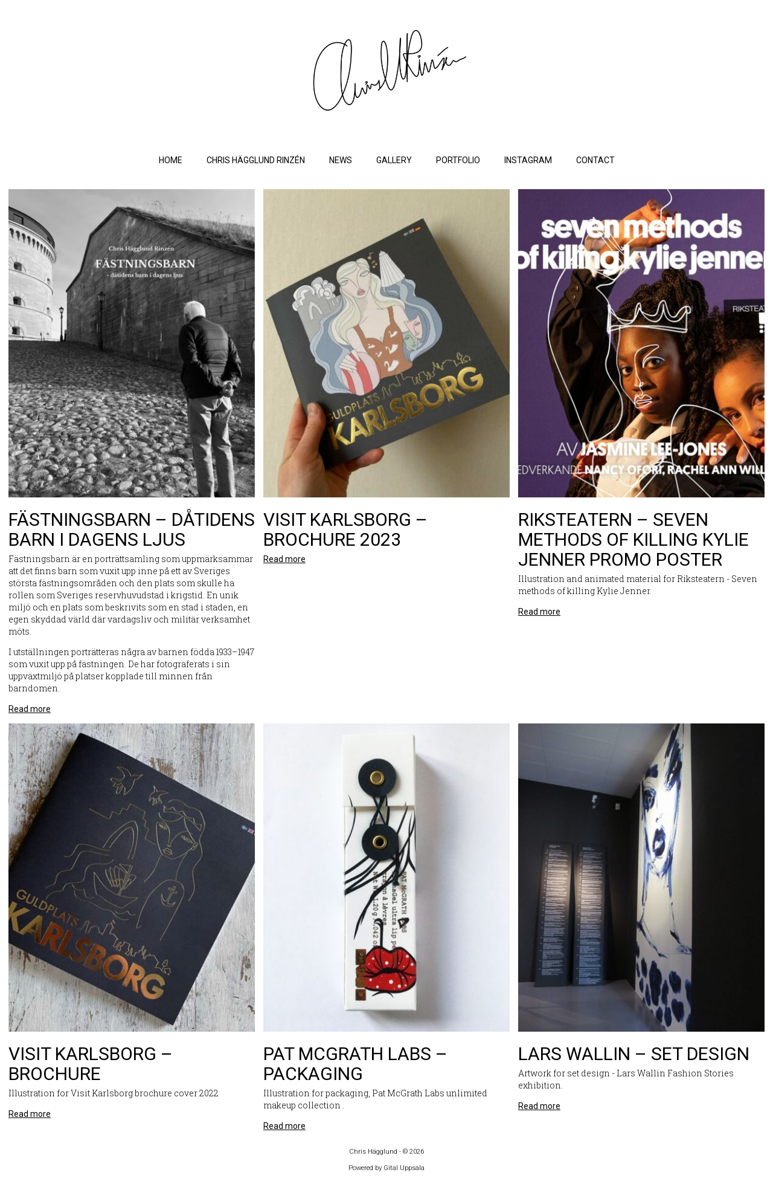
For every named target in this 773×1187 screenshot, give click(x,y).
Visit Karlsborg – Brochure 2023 (345, 529)
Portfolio (458, 160)
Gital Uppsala (404, 1168)
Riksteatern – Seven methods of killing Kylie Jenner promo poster (633, 539)
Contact (595, 160)
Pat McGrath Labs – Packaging (355, 1063)
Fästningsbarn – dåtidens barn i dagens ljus (131, 529)
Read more (29, 709)
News (340, 160)
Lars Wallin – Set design (633, 1053)
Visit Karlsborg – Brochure (90, 1063)
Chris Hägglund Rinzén (256, 160)
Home (170, 160)
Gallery (394, 160)
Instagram (528, 160)
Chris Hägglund (374, 1152)
